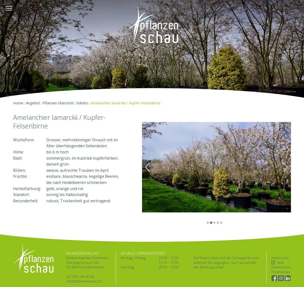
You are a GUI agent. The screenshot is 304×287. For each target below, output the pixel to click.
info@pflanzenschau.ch (83, 281)
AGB (280, 262)
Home (18, 103)
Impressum (280, 258)
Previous (147, 167)
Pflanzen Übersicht (58, 103)
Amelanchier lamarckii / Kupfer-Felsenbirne (125, 103)
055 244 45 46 (83, 276)
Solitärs (82, 103)
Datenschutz (281, 267)
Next (285, 167)
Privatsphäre (280, 272)
